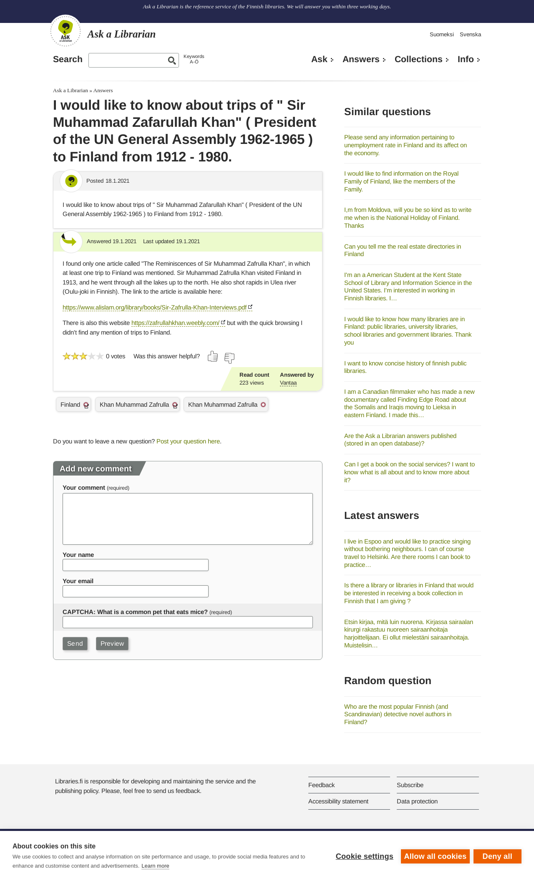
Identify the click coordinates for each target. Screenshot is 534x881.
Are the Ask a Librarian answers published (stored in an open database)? (400, 439)
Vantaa (288, 383)
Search (68, 59)
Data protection (417, 801)
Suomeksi (442, 34)
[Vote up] (213, 356)
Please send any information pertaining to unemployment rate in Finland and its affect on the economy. (405, 144)
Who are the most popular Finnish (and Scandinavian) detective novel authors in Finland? (397, 714)
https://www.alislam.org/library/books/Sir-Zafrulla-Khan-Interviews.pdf (155, 307)
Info (466, 59)
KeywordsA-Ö (194, 59)
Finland (70, 404)
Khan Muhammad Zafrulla (134, 404)
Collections (419, 59)
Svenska (470, 34)
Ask (319, 59)
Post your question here (188, 441)
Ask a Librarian (70, 90)
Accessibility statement (338, 801)
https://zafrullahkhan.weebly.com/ (175, 322)
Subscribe (410, 784)
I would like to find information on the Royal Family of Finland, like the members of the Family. (401, 181)
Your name (78, 554)
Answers (361, 59)
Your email (78, 580)
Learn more (155, 866)
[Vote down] (229, 358)
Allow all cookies (434, 856)
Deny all (497, 856)
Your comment (84, 487)
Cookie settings (364, 856)
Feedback (321, 784)
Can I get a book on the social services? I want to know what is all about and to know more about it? (409, 472)
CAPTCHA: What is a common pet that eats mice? (135, 611)
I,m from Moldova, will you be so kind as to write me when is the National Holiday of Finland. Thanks (407, 217)
